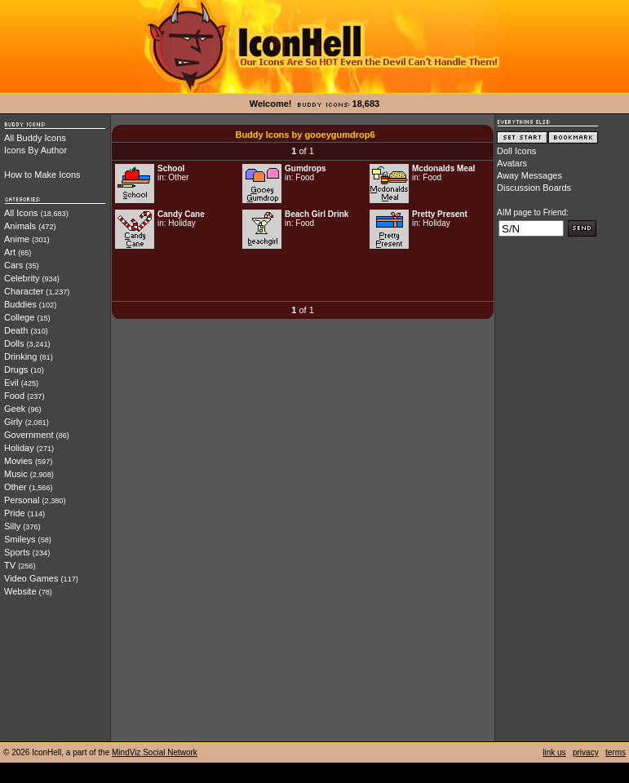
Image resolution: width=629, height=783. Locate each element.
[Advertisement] (303, 276)
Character (23, 291)
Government (29, 435)
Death (16, 330)
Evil (11, 382)
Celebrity (21, 278)
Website (20, 591)
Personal (21, 500)
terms (615, 752)
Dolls (14, 343)
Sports (17, 552)
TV (10, 565)
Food (14, 395)
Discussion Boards (534, 187)
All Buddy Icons (35, 138)
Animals (20, 226)
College (19, 317)
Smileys (20, 539)
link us (554, 752)
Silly (12, 526)
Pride (14, 513)
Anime (16, 239)
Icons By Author (35, 150)
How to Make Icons (42, 174)
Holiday (19, 448)
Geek (14, 409)
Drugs (16, 369)
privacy (586, 752)
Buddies (20, 304)
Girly (13, 422)
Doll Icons (516, 151)
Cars (13, 265)
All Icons (21, 213)
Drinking (20, 356)
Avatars (512, 163)
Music (16, 474)
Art (10, 252)
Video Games (31, 578)
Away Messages (529, 175)
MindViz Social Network (154, 752)
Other (15, 487)
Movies (18, 461)
